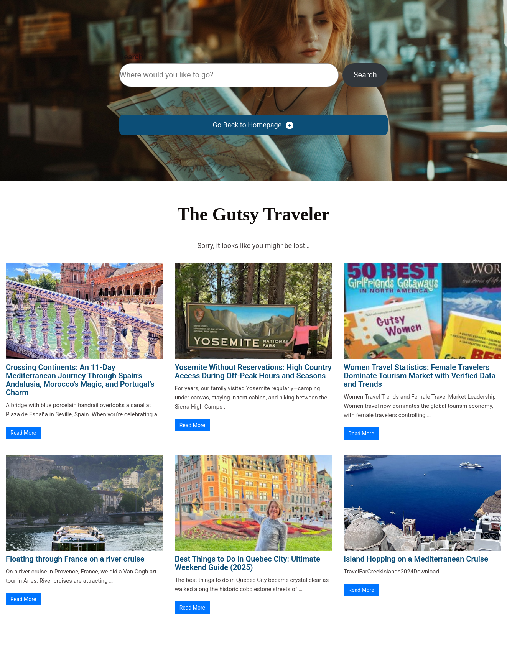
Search (131, 57)
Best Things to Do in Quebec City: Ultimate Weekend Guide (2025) (247, 563)
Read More (23, 433)
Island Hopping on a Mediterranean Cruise (416, 559)
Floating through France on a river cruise (75, 559)
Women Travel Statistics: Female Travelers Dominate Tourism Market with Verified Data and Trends (419, 375)
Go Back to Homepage (247, 125)
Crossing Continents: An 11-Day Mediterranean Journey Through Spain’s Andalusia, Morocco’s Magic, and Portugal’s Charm (80, 380)
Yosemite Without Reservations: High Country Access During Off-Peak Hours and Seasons (253, 371)
